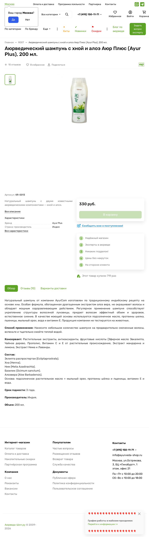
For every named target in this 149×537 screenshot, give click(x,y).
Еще (45, 28)
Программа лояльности (71, 4)
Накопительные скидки (20, 459)
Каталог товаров (15, 448)
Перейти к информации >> (103, 524)
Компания (11, 472)
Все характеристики (16, 231)
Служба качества (64, 464)
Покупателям (61, 442)
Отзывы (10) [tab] (28, 288)
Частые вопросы (63, 448)
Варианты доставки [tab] (53, 288)
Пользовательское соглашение (73, 488)
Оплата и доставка (43, 4)
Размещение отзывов (66, 453)
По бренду (31, 28)
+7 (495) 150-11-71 (88, 14)
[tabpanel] (74, 356)
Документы (60, 472)
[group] (78, 133)
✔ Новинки (80, 29)
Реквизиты (12, 483)
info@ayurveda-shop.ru (127, 455)
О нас (8, 477)
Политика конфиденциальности (73, 483)
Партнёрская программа (21, 464)
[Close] (139, 513)
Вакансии (11, 488)
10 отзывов (14, 64)
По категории (13, 28)
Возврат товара (63, 459)
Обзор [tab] (11, 288)
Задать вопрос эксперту (137, 29)
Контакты (110, 4)
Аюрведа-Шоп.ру (15, 524)
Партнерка (95, 4)
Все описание (13, 211)
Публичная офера (64, 477)
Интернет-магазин (17, 442)
